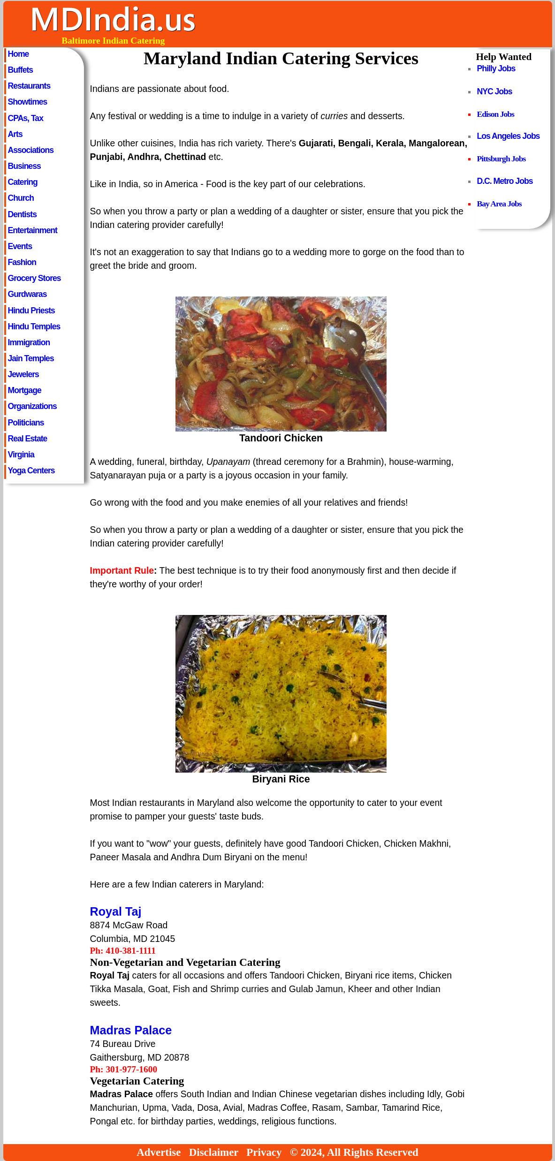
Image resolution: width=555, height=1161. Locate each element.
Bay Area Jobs (499, 203)
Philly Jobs (496, 68)
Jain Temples (31, 358)
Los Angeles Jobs (508, 136)
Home (18, 54)
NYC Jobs (494, 91)
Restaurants (29, 86)
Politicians (26, 422)
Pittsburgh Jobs (501, 158)
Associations (31, 150)
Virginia (21, 454)
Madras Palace (131, 1030)
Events (20, 246)
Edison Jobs (495, 114)
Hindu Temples (34, 326)
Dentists (22, 214)
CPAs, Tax (25, 118)
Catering (23, 182)
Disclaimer (213, 1152)
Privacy (263, 1152)
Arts (15, 134)
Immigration (29, 342)
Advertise (159, 1152)
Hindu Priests (31, 310)
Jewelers (23, 374)
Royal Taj (116, 911)
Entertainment (32, 230)
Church (21, 198)
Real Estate (27, 438)
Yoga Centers (31, 470)
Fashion (22, 262)
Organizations (32, 406)
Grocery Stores (34, 278)
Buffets (20, 70)
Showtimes (27, 101)
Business (24, 166)
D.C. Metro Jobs (505, 181)
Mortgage (24, 390)
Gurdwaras (27, 294)
